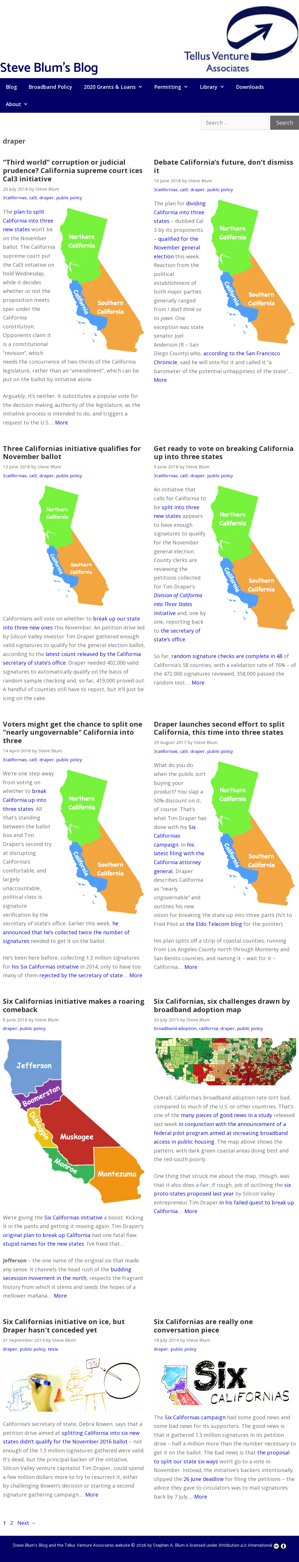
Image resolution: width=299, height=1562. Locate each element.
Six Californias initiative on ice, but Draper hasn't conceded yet (64, 1325)
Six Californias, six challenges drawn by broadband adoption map (222, 1005)
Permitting (174, 86)
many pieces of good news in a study (226, 1115)
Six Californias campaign (175, 836)
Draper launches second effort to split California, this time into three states (219, 728)
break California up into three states (24, 799)
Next (26, 1522)
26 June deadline (203, 1478)
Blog (11, 86)
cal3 (33, 197)
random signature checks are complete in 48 (226, 656)
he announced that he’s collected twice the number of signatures (66, 932)
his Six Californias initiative (45, 966)
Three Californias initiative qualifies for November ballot (72, 452)
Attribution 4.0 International (253, 1545)
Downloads (250, 86)
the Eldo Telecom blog (214, 923)
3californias (15, 197)
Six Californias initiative (73, 1217)
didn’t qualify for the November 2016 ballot (74, 1441)
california (208, 1028)
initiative (178, 604)
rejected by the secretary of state (81, 975)
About (20, 104)
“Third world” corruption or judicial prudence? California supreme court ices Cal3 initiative (73, 170)
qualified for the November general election (177, 247)
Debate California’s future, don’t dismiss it (223, 166)
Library (215, 86)
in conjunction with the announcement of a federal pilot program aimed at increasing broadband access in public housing (221, 1133)
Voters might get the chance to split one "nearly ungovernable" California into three (72, 732)
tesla (53, 1349)
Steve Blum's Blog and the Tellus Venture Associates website (71, 1545)
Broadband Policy (50, 86)
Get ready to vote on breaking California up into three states (224, 452)
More (61, 422)
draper (46, 197)
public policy (69, 197)
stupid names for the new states (43, 1243)
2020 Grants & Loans (116, 86)
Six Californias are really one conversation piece (203, 1325)
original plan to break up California (46, 1235)
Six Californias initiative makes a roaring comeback (73, 1005)
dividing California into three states (180, 212)
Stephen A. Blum (169, 1545)
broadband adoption (175, 1028)
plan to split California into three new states (28, 220)
